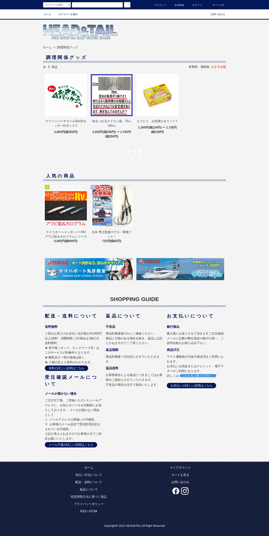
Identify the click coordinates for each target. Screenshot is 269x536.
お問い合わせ (215, 14)
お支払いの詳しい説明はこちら (191, 385)
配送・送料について (88, 482)
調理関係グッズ (67, 47)
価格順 (204, 66)
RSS (83, 511)
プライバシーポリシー (89, 504)
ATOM (93, 511)
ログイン (195, 5)
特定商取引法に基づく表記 (89, 496)
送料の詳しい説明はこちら (66, 368)
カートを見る (180, 474)
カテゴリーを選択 (66, 14)
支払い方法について (88, 474)
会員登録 (177, 5)
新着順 (193, 66)
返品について (89, 489)
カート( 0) (216, 5)
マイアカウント (180, 467)
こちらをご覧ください (198, 375)
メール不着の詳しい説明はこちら (71, 444)
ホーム (47, 14)
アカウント (157, 5)
